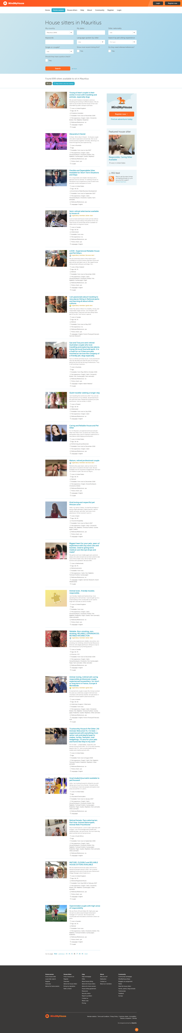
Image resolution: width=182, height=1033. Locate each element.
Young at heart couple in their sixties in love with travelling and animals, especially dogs (83, 95)
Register (110, 10)
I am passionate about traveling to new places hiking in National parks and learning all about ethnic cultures (84, 300)
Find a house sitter (50, 976)
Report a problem (87, 996)
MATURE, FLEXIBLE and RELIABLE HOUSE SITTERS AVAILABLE (83, 863)
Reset (75, 68)
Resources (85, 991)
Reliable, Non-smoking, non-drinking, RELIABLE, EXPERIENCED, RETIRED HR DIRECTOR (84, 633)
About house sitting (87, 981)
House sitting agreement (89, 988)
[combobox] (59, 32)
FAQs (83, 979)
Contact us (85, 998)
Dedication (103, 979)
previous (62, 954)
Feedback (121, 993)
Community (99, 10)
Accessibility (132, 1016)
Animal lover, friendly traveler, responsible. (82, 592)
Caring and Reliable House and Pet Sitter (84, 427)
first (55, 954)
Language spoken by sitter (88, 38)
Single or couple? (52, 47)
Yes (81, 51)
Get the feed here (121, 182)
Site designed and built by (127, 1023)
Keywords (49, 38)
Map (63, 83)
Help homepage (86, 976)
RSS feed (115, 173)
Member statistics (92, 1016)
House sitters (72, 10)
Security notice (86, 993)
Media (120, 984)
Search (58, 68)
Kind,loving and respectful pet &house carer (82, 503)
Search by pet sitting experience (121, 38)
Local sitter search (50, 979)
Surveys (120, 996)
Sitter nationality (115, 28)
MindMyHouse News (124, 979)
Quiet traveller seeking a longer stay (84, 393)
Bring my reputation (69, 986)
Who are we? (104, 976)
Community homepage (125, 976)
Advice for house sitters (70, 984)
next (86, 954)
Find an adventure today (121, 119)
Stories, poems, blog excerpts (126, 988)
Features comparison (125, 1018)
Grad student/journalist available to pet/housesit (84, 779)
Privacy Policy (114, 1016)
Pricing (84, 1003)
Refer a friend (67, 988)
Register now (172, 3)
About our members (106, 984)
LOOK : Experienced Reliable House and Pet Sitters (84, 252)
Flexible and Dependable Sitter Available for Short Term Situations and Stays (84, 172)
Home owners (58, 10)
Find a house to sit (69, 976)
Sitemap (134, 1018)
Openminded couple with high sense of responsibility (84, 907)
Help (82, 10)
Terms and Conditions (103, 1016)
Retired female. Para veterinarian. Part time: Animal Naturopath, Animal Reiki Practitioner (83, 822)
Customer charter (123, 1016)
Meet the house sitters (124, 986)
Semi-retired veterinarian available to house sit (84, 212)
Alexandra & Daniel (77, 134)
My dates (80, 28)
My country (50, 28)
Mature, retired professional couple (84, 460)
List (48, 83)
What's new (85, 1000)
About (89, 10)
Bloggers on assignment (125, 981)
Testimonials (122, 991)
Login (158, 3)
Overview (48, 984)
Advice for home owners (52, 986)
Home (47, 10)
